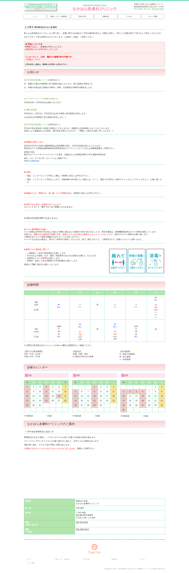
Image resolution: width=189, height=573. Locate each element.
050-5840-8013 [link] (82, 529)
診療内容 (106, 16)
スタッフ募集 (152, 16)
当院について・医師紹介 (58, 16)
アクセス (129, 16)
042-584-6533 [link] (158, 9)
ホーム (35, 16)
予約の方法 (82, 16)
